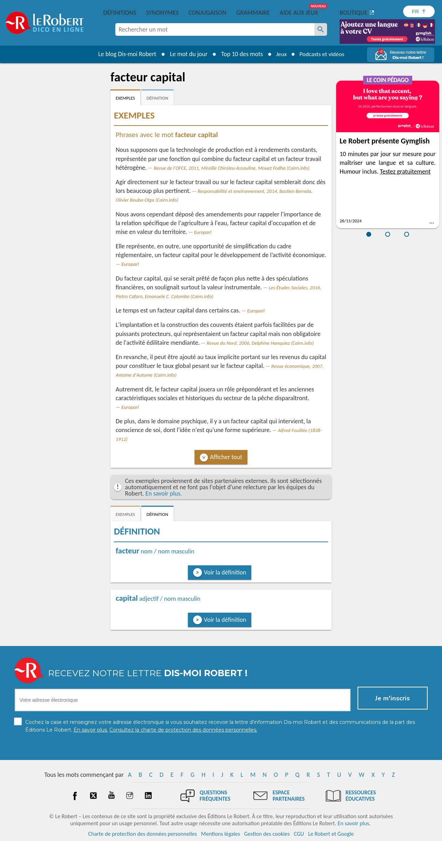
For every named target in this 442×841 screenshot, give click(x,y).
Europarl (202, 232)
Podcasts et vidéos (322, 54)
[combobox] (214, 29)
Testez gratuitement (405, 171)
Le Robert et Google (331, 833)
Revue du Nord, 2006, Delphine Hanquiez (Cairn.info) (260, 343)
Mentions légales (220, 833)
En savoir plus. (163, 493)
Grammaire (253, 12)
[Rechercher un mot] (320, 29)
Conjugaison (207, 12)
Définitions (119, 12)
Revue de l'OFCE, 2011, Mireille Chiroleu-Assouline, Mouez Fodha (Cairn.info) (232, 168)
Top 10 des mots (239, 54)
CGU (299, 833)
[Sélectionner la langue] (419, 11)
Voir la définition (225, 572)
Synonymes (162, 12)
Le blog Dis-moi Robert (125, 54)
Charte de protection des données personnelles (142, 833)
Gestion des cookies (267, 833)
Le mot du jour (186, 54)
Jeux (279, 54)
